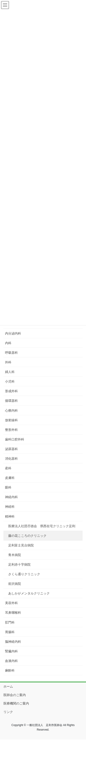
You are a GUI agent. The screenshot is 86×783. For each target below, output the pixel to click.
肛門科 (10, 622)
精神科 (10, 516)
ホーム (8, 686)
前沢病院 (14, 584)
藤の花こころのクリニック (27, 535)
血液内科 (11, 661)
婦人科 (10, 372)
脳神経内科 (13, 641)
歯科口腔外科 (14, 439)
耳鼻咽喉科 (13, 612)
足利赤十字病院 (19, 564)
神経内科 (11, 497)
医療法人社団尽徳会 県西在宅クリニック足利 (41, 526)
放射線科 (11, 420)
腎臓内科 (11, 651)
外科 (8, 362)
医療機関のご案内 (16, 703)
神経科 (10, 506)
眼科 (8, 487)
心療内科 (11, 410)
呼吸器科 (11, 352)
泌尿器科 (11, 449)
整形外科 (11, 430)
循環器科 (11, 400)
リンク (8, 712)
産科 (8, 468)
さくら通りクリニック (24, 574)
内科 (8, 343)
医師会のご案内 (14, 695)
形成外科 (11, 391)
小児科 (10, 381)
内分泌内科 (13, 333)
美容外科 (11, 603)
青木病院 (14, 555)
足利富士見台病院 (21, 545)
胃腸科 (10, 632)
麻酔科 (10, 670)
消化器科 (11, 458)
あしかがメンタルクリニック (29, 593)
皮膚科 (10, 478)
